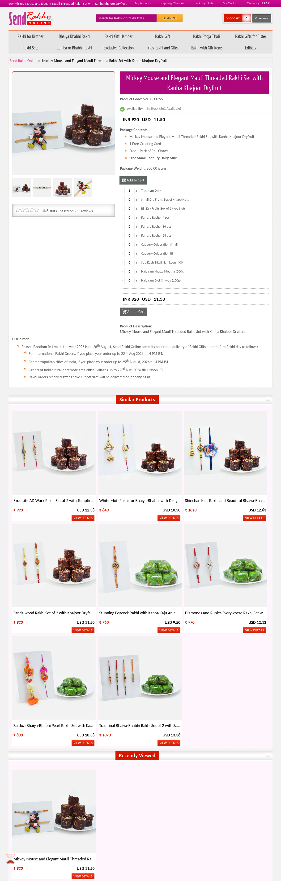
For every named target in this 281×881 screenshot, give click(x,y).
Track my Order (203, 3)
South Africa (77, 758)
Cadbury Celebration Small (159, 244)
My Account (143, 3)
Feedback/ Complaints (35, 850)
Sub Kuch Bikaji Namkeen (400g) (163, 262)
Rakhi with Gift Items (206, 48)
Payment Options (32, 858)
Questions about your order (40, 834)
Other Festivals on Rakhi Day (230, 792)
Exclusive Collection (118, 48)
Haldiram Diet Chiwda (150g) (161, 280)
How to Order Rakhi (202, 826)
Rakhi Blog (195, 834)
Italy (121, 751)
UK (221, 745)
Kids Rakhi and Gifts (162, 48)
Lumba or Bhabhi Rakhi (74, 48)
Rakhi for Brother (30, 36)
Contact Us (195, 842)
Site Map (193, 850)
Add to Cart (136, 180)
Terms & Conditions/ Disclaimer (127, 858)
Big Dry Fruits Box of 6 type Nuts (163, 208)
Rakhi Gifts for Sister (250, 36)
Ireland (224, 751)
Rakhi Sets (30, 48)
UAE (172, 751)
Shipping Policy (114, 834)
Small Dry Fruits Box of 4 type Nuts (165, 199)
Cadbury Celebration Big (158, 253)
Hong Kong (76, 751)
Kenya (223, 758)
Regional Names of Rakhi (163, 800)
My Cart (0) (231, 3)
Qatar (173, 765)
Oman (173, 758)
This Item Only (151, 190)
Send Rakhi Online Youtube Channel (31, 713)
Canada (174, 745)
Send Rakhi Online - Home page (31, 18)
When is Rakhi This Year (97, 792)
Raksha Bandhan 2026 (203, 858)
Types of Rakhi (90, 800)
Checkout (261, 18)
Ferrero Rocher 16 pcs (156, 226)
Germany (74, 765)
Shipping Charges (171, 3)
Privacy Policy (113, 850)
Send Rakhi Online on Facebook (13, 713)
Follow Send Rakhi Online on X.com (22, 713)
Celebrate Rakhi (26, 800)
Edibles (250, 48)
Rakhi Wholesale (221, 800)
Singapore (125, 758)
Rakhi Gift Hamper (118, 36)
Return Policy (113, 842)
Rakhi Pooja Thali (206, 36)
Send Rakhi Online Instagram (40, 713)
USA (121, 745)
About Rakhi (23, 792)
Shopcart (233, 18)
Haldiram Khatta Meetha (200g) (163, 271)
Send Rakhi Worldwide (248, 714)
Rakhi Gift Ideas (155, 792)
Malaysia (24, 765)
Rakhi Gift (162, 36)
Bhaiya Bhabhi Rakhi (74, 36)
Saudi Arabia (26, 758)
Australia (74, 745)
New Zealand (27, 751)
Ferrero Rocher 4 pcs (155, 217)
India (21, 745)
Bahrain (124, 765)
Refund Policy (113, 826)
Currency (258, 3)
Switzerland (228, 765)
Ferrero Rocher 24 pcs (156, 235)
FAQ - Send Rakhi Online (37, 842)
